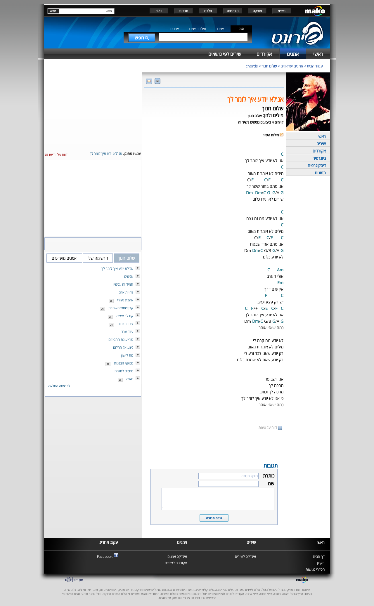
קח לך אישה (124, 315)
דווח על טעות (270, 427)
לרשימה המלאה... (58, 385)
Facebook (104, 556)
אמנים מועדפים (64, 258)
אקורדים (319, 151)
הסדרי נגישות (315, 569)
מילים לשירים (197, 28)
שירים (220, 28)
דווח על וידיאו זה (56, 154)
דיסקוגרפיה (317, 165)
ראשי (281, 10)
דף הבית (319, 556)
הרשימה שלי (98, 258)
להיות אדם (126, 292)
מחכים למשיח (124, 371)
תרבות (183, 10)
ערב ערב (127, 331)
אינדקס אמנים (177, 556)
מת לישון (127, 355)
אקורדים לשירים (176, 562)
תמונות (320, 173)
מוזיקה (257, 10)
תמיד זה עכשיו (123, 284)
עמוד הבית (315, 66)
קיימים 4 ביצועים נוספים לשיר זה (260, 122)
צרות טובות (125, 323)
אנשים (128, 276)
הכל (241, 28)
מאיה (129, 378)
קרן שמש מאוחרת (120, 307)
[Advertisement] (214, 445)
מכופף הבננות (123, 363)
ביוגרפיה (319, 158)
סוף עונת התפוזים (120, 339)
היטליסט (232, 10)
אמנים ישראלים (291, 66)
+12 (159, 10)
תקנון (321, 562)
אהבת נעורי (125, 300)
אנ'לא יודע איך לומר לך (117, 268)
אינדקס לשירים (245, 556)
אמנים (174, 28)
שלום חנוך (269, 66)
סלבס (208, 10)
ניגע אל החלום (123, 347)
